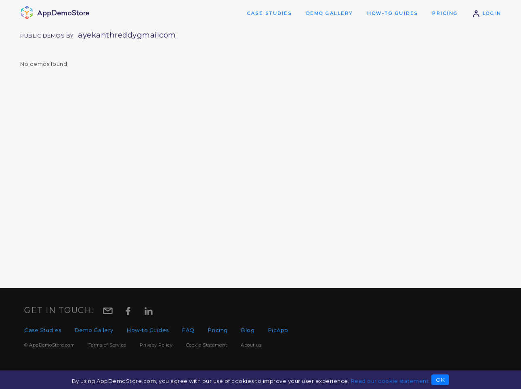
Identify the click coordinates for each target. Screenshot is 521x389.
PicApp (278, 330)
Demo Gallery (329, 13)
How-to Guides (392, 13)
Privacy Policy (156, 345)
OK (440, 379)
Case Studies (269, 13)
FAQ (188, 330)
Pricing (445, 13)
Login (486, 13)
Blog (247, 330)
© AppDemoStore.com (49, 345)
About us (251, 345)
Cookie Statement (206, 345)
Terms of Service (107, 345)
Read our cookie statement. (390, 381)
